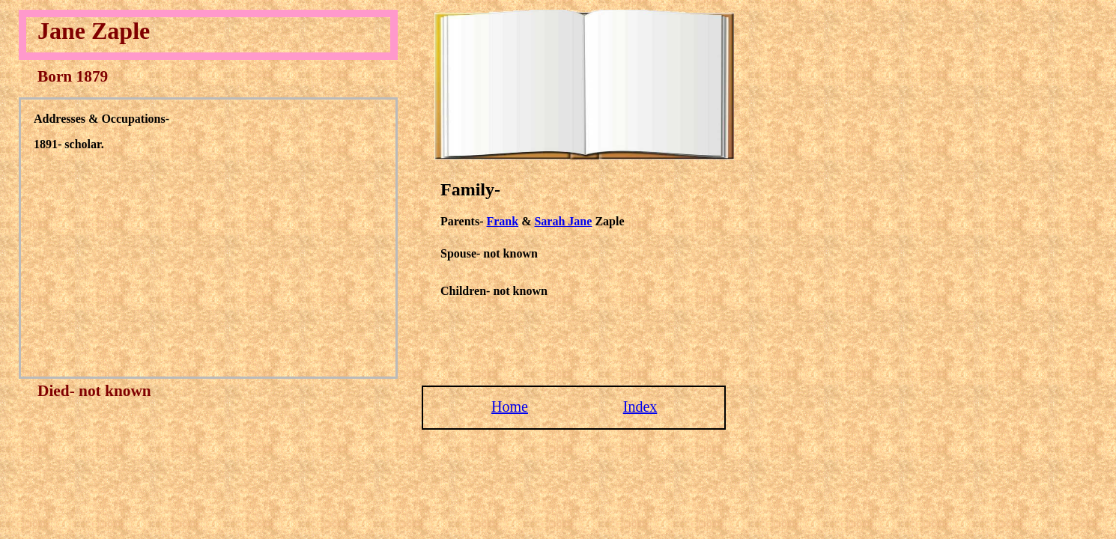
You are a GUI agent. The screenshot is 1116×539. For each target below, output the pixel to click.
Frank (502, 221)
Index (640, 406)
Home (509, 406)
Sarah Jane (563, 221)
